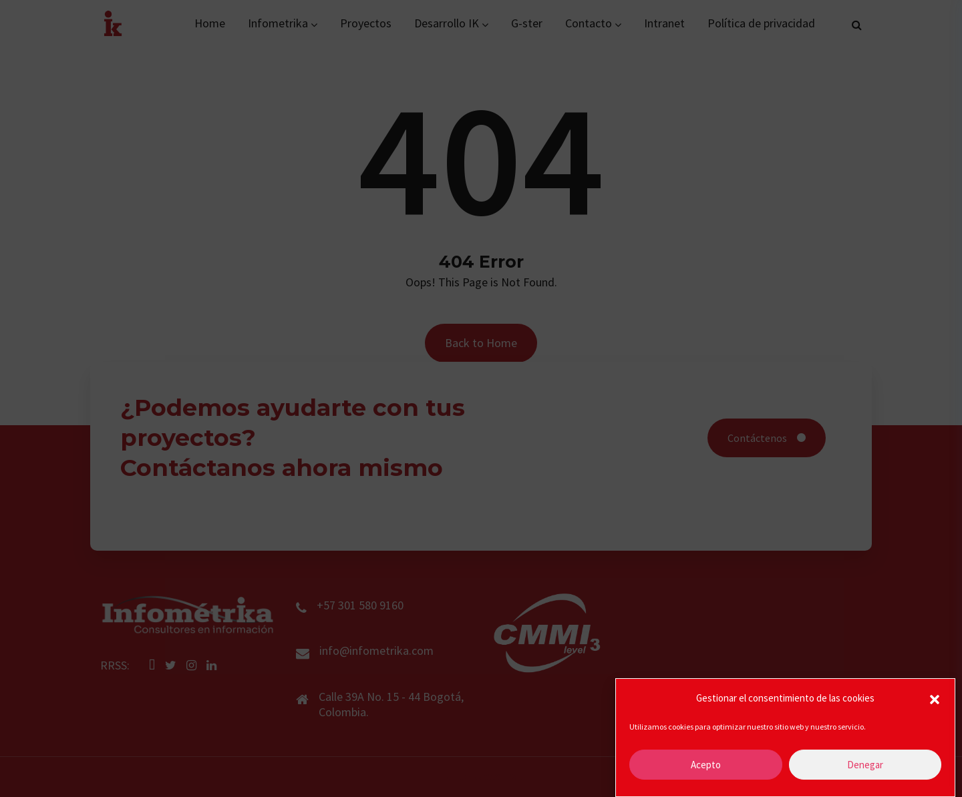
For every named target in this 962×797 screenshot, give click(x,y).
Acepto (706, 764)
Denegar (865, 764)
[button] (934, 698)
